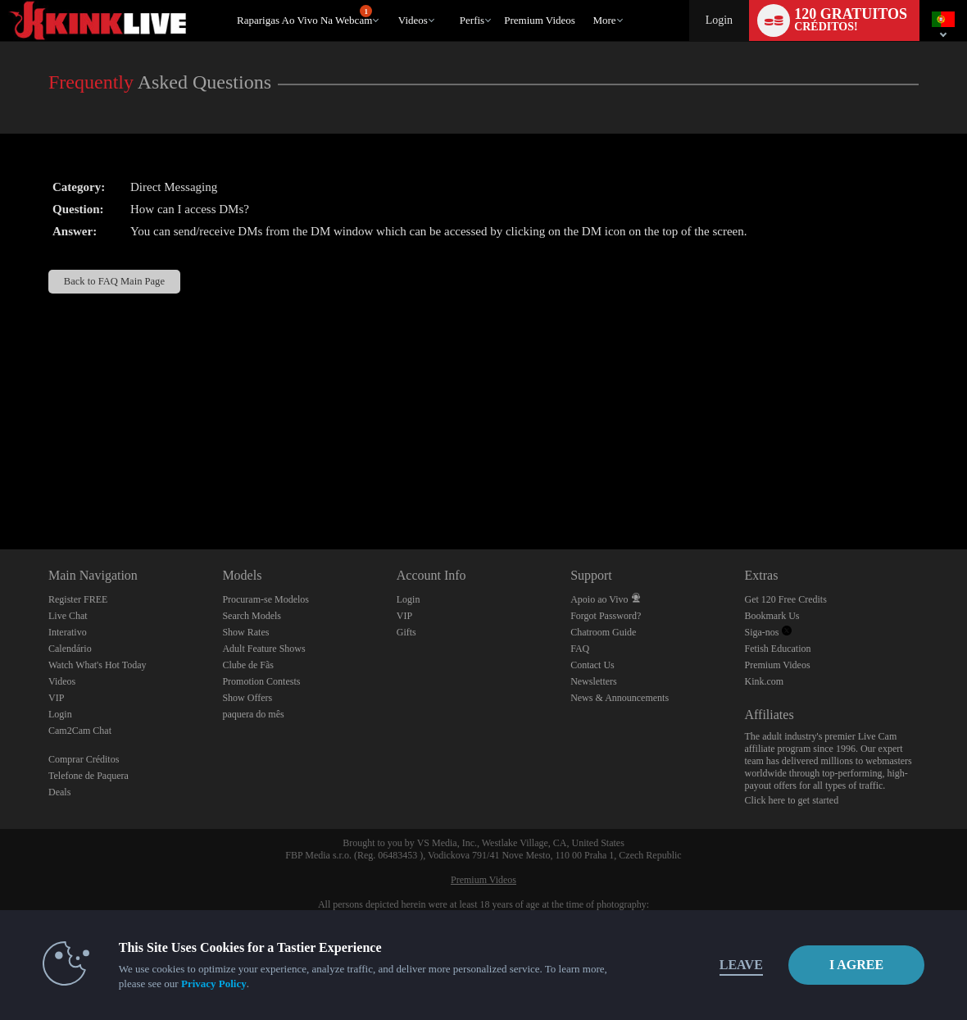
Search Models (251, 616)
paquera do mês (253, 714)
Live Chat (68, 616)
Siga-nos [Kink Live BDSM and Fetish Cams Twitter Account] (768, 632)
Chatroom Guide (603, 632)
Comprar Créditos (83, 759)
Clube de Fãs (248, 665)
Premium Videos (777, 665)
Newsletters (593, 681)
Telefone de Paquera (88, 775)
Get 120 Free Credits (786, 599)
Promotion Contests (261, 681)
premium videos (539, 20)
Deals (59, 792)
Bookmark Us (772, 616)
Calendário (70, 648)
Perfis (472, 20)
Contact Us (592, 665)
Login (719, 20)
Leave (710, 965)
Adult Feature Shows (263, 648)
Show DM (0, 488)
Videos (413, 20)
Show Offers (247, 698)
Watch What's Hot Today (97, 665)
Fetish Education (778, 648)
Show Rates (245, 632)
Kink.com (764, 681)
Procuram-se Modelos (265, 599)
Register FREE (77, 599)
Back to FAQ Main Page (114, 281)
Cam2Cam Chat (79, 730)
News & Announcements (619, 698)
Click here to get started (792, 800)
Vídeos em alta (390, 0)
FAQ (579, 648)
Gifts (406, 632)
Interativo (67, 632)
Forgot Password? (605, 616)
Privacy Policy (214, 983)
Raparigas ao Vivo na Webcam (304, 15)
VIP (56, 698)
